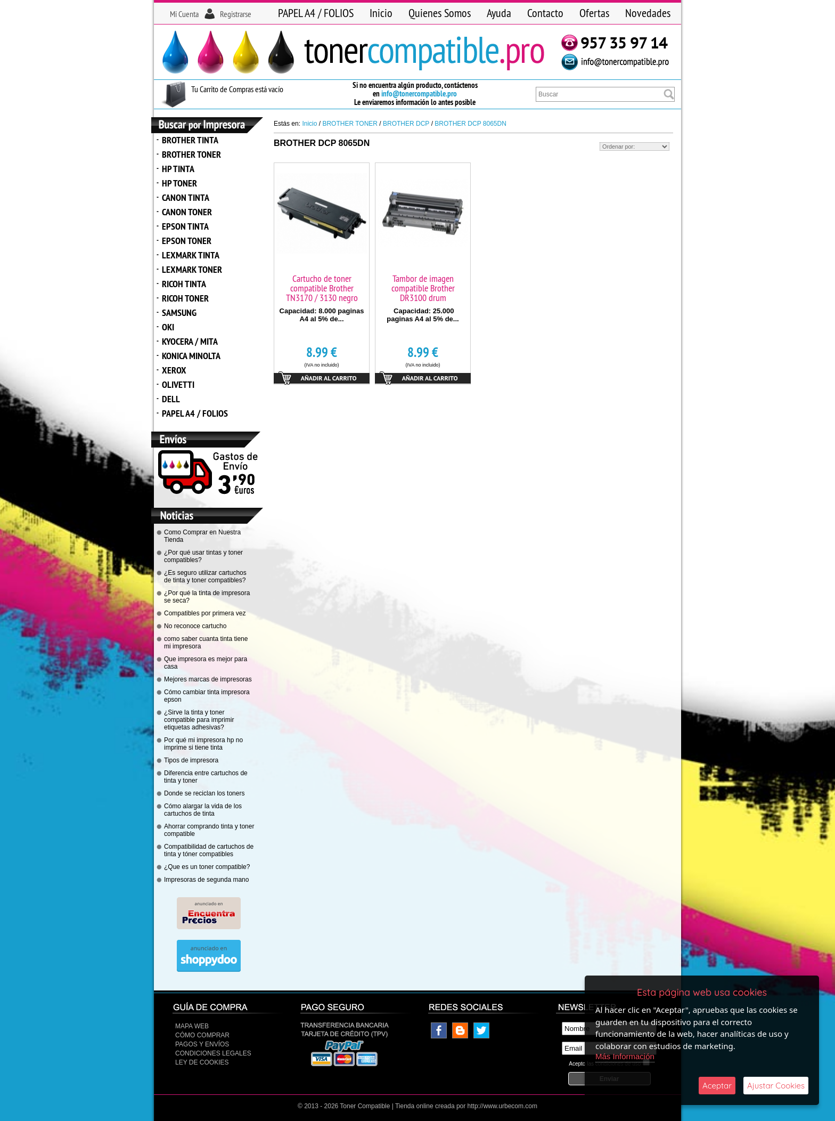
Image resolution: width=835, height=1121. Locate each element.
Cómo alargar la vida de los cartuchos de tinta (203, 809)
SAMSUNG (179, 312)
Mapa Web (192, 1026)
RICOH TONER (185, 298)
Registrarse (235, 14)
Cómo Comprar (202, 1035)
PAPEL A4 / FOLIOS (316, 12)
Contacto (545, 12)
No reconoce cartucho (195, 626)
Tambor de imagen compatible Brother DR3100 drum (423, 288)
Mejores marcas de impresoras (208, 679)
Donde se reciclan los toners (204, 793)
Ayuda (499, 12)
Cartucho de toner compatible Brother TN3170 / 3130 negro (322, 288)
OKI (168, 327)
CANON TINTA (185, 197)
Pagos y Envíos (202, 1044)
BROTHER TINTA (190, 140)
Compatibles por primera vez (204, 613)
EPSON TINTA (185, 226)
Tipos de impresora (191, 760)
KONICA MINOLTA (191, 356)
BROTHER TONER (191, 154)
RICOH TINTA (184, 284)
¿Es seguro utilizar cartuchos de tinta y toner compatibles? (205, 576)
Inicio (381, 12)
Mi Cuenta (184, 14)
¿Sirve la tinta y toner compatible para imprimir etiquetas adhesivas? (199, 720)
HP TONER (179, 183)
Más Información (624, 1056)
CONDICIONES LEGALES (213, 1053)
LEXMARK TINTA (190, 255)
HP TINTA (178, 169)
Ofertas (594, 12)
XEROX (174, 370)
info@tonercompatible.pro (419, 93)
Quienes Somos (439, 12)
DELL (171, 399)
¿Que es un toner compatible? (207, 867)
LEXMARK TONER (192, 269)
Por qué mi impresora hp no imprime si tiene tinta (203, 743)
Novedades (647, 12)
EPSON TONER (186, 240)
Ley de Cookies (201, 1062)
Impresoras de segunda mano (206, 879)
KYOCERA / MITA (190, 341)
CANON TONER (187, 212)
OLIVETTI (178, 384)
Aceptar (717, 1086)
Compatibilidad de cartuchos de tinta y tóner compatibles (208, 850)
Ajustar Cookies (776, 1086)
